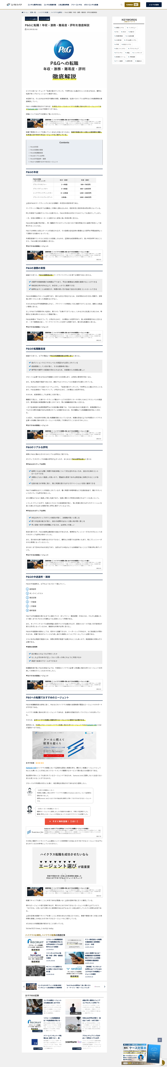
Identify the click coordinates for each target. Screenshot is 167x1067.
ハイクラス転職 (44, 19)
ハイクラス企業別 (31, 19)
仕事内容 (118, 40)
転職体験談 (119, 36)
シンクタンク (138, 53)
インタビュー (132, 27)
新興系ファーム (120, 57)
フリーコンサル (76, 5)
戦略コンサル (120, 27)
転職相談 (132, 4)
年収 (117, 44)
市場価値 (132, 57)
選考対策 (129, 61)
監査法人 (139, 61)
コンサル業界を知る (35, 5)
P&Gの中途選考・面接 (37, 159)
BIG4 (124, 32)
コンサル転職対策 (50, 5)
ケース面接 (119, 61)
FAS (117, 32)
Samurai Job (33, 109)
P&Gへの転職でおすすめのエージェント (43, 162)
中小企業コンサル (131, 40)
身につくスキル (120, 48)
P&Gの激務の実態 (36, 150)
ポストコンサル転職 (91, 5)
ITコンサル (119, 53)
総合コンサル (127, 44)
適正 (128, 53)
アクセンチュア (134, 48)
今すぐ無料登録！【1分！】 (64, 824)
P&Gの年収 (33, 147)
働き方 (132, 32)
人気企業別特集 (63, 5)
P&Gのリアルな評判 (36, 156)
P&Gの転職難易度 (36, 153)
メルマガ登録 (154, 5)
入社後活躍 (130, 36)
